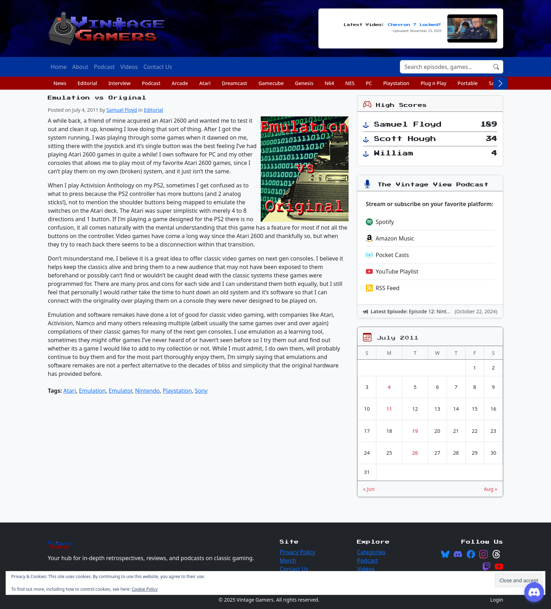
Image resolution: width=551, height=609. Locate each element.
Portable (468, 83)
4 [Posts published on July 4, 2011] (389, 387)
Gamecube (271, 83)
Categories (371, 552)
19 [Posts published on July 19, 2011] (415, 431)
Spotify (380, 222)
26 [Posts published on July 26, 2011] (415, 452)
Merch (288, 560)
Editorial (87, 83)
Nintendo (147, 391)
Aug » (490, 489)
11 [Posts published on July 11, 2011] (389, 408)
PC (369, 83)
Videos (366, 569)
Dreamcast (234, 83)
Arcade (180, 83)
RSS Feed (383, 288)
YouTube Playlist (392, 271)
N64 (329, 83)
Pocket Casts (387, 255)
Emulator (120, 391)
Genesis (304, 83)
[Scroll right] (500, 83)
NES (350, 83)
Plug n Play (434, 83)
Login (496, 599)
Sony (201, 391)
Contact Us (294, 569)
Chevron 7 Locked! (415, 24)
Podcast (151, 83)
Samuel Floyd (121, 110)
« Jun (369, 489)
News (59, 83)
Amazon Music (390, 238)
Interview (119, 83)
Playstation (396, 83)
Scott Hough (405, 139)
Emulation (92, 391)
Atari (204, 83)
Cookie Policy (145, 589)
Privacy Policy (297, 552)
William (394, 153)
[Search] (445, 66)
